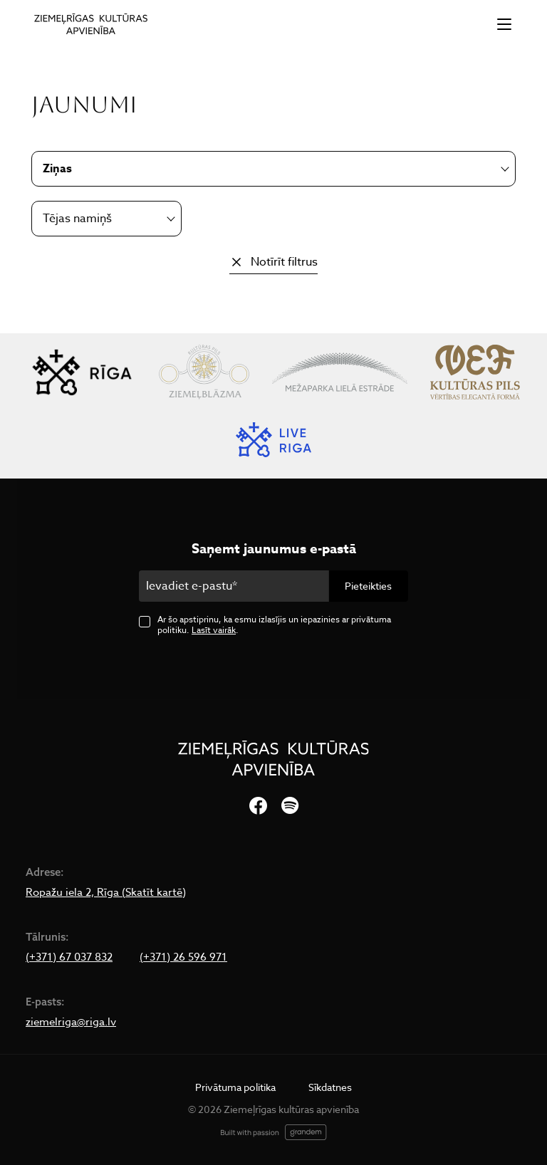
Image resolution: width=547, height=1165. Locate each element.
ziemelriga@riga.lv (71, 1021)
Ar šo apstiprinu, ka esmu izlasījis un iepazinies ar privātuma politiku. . (274, 624)
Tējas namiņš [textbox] (77, 218)
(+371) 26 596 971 (183, 957)
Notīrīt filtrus (284, 262)
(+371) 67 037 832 (69, 957)
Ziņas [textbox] (57, 168)
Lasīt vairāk (214, 630)
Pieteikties (368, 585)
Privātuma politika (235, 1087)
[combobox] (106, 218)
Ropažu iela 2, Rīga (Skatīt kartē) (106, 892)
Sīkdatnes (330, 1087)
